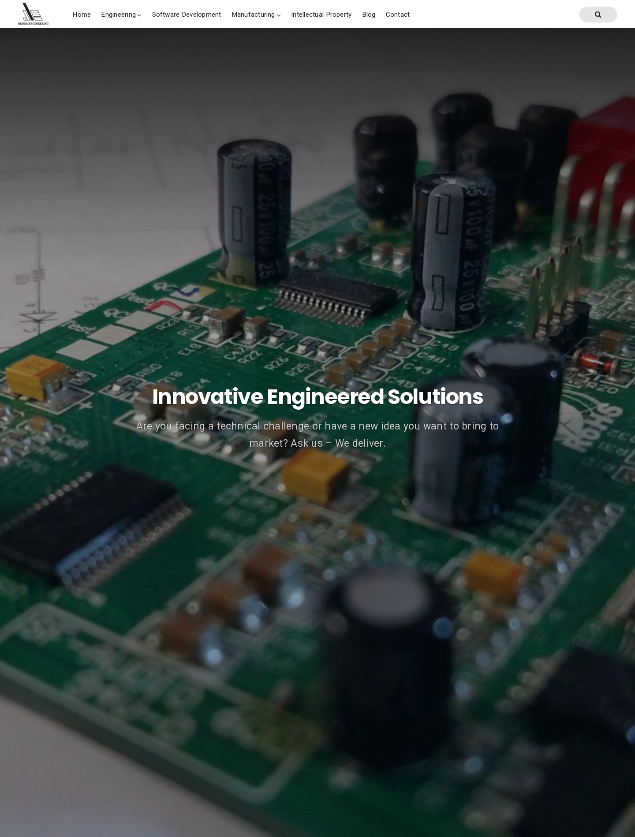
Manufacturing (253, 15)
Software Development (186, 15)
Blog (369, 15)
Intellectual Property (321, 15)
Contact (398, 15)
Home (81, 15)
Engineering (118, 15)
